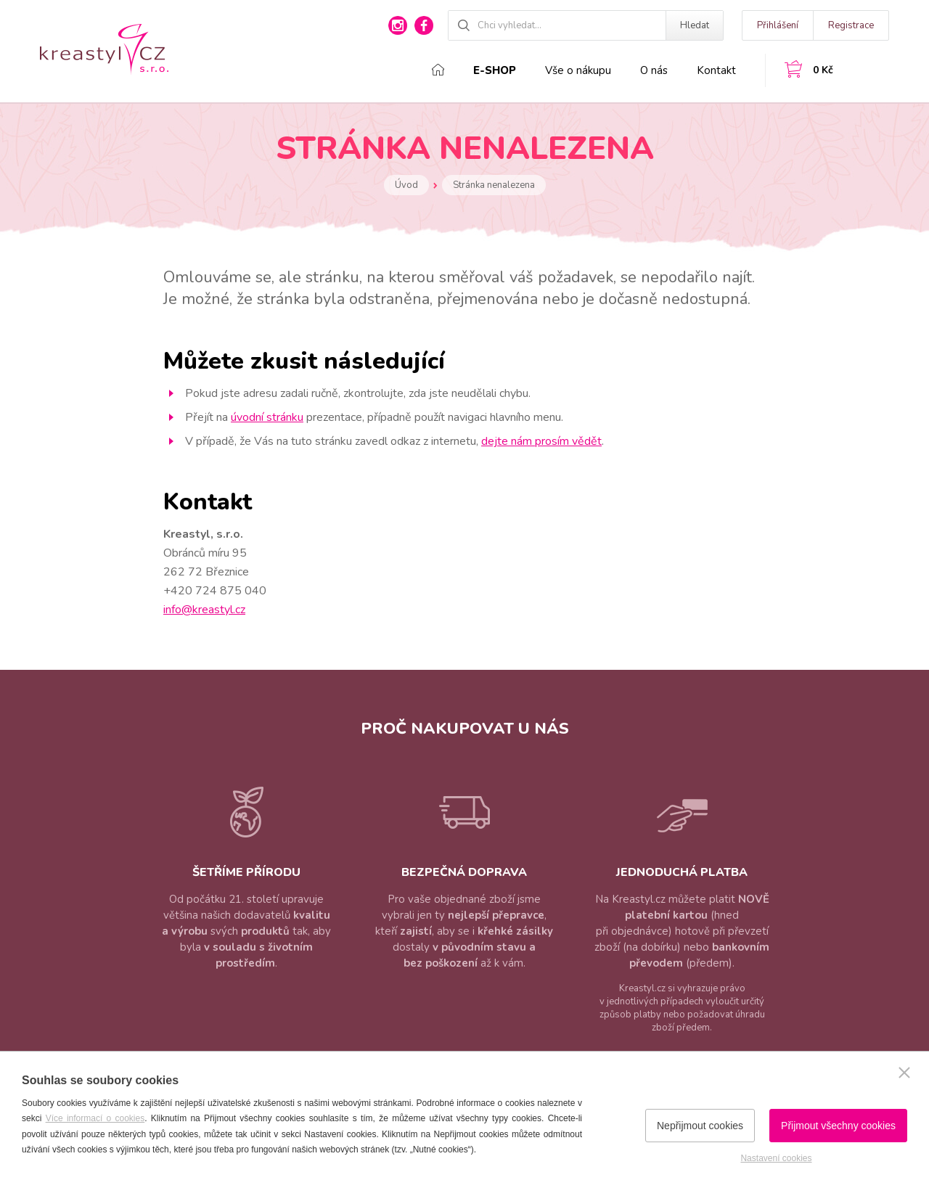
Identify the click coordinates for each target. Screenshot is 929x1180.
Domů (438, 69)
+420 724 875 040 (214, 591)
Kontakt (716, 70)
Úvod (406, 185)
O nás (654, 70)
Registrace (851, 25)
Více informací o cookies (95, 1118)
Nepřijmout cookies (700, 1125)
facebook (423, 25)
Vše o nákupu (578, 70)
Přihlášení (777, 25)
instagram (397, 25)
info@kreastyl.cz (204, 610)
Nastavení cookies (775, 1158)
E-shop (494, 70)
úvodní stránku (267, 417)
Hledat (694, 25)
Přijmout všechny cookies (838, 1125)
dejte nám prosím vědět (541, 441)
